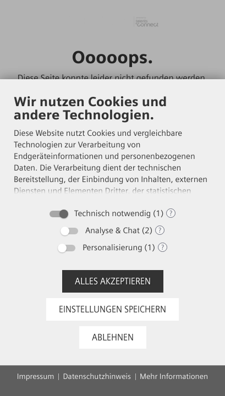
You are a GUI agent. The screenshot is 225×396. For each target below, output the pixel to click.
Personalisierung (112, 247)
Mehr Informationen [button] (174, 376)
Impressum (35, 376)
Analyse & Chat (112, 230)
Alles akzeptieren (113, 281)
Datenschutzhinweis (97, 376)
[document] (112, 148)
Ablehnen (113, 337)
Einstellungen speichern (112, 309)
